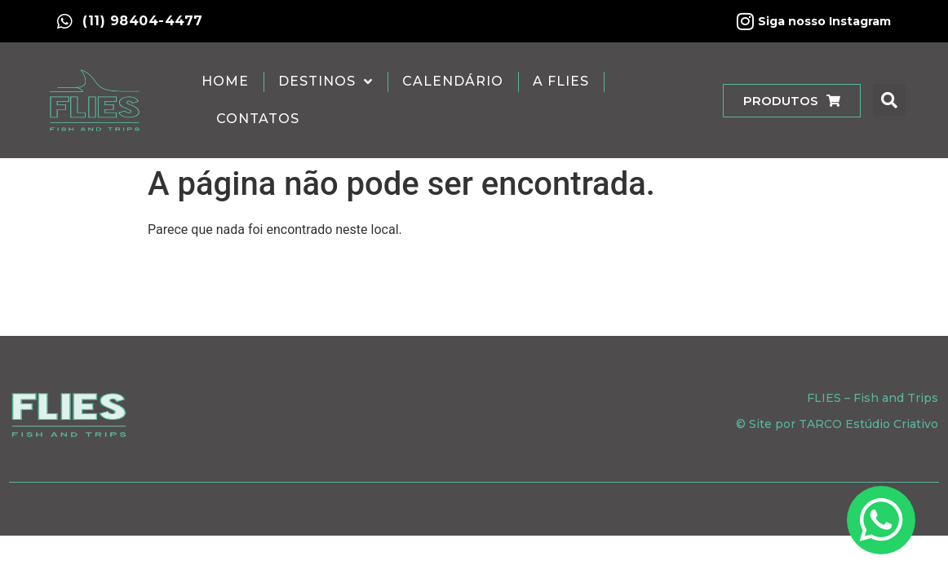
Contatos (257, 118)
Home (225, 81)
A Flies (561, 81)
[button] (889, 100)
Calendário (452, 81)
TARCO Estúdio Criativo (868, 424)
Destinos (325, 81)
